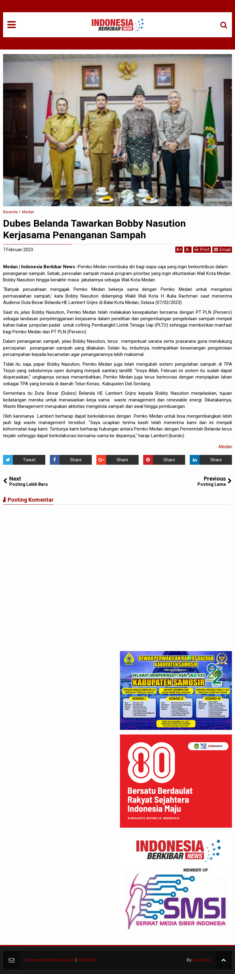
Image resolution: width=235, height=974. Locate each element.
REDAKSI (86, 960)
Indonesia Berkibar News (49, 960)
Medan (225, 446)
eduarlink (202, 960)
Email (222, 249)
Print (202, 249)
